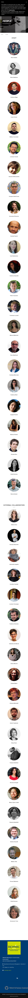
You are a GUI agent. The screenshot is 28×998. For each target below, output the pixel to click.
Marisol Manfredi (14, 335)
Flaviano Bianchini (14, 544)
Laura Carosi (14, 117)
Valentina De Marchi (14, 643)
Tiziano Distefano (14, 762)
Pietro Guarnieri (14, 295)
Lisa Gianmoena (14, 256)
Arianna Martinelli (14, 703)
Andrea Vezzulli (14, 841)
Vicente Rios (14, 454)
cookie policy (12, 10)
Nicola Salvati (14, 494)
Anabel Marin (14, 683)
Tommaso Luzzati (14, 315)
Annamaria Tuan (14, 921)
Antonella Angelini (14, 564)
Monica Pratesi (14, 434)
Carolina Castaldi (14, 584)
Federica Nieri (14, 394)
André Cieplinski (14, 723)
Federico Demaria (14, 623)
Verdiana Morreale (14, 375)
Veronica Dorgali (14, 782)
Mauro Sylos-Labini (14, 802)
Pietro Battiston (14, 77)
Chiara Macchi (14, 663)
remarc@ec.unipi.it (7, 970)
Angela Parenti (14, 414)
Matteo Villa (14, 861)
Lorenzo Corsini (14, 156)
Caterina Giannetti (14, 275)
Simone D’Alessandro (14, 176)
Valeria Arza (14, 524)
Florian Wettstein (14, 881)
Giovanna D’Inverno (14, 216)
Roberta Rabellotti (14, 822)
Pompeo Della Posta (14, 196)
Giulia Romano (14, 474)
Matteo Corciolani (14, 137)
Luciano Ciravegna (14, 604)
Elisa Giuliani (14, 57)
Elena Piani (14, 743)
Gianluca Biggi (14, 97)
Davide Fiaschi (14, 236)
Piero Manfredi (14, 355)
